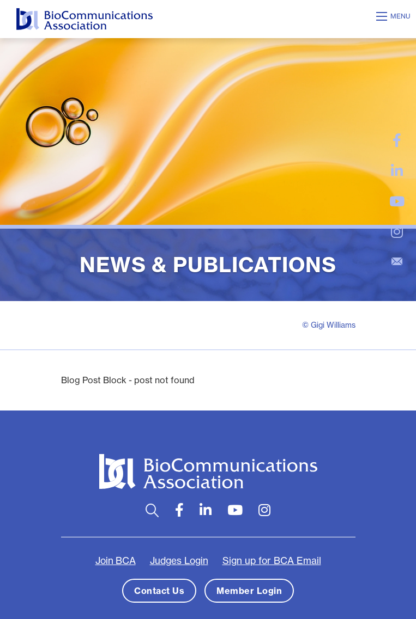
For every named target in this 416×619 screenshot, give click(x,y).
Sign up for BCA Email (271, 560)
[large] (397, 140)
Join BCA (115, 560)
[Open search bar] (152, 510)
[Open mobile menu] (394, 16)
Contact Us (159, 590)
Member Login (249, 590)
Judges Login (179, 560)
